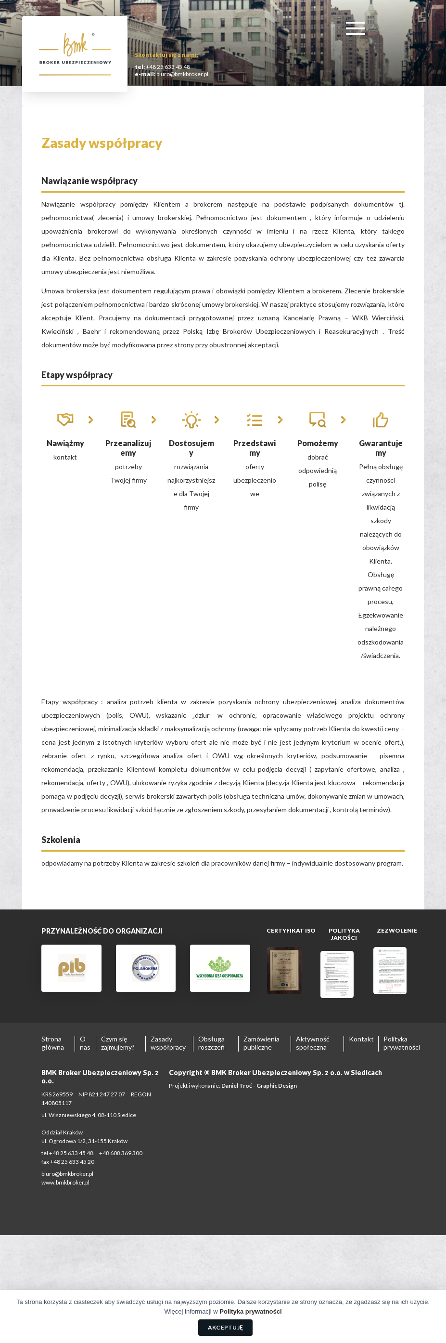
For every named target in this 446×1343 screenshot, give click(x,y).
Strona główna (52, 1043)
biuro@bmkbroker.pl (181, 74)
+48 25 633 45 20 (72, 1161)
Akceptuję (225, 1327)
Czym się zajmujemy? (118, 1043)
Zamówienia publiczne (261, 1043)
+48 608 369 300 (120, 1153)
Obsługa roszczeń (211, 1043)
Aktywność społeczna (313, 1043)
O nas (85, 1043)
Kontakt (361, 1039)
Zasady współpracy (168, 1043)
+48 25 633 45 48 (167, 66)
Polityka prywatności (401, 1043)
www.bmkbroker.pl (65, 1182)
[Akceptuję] (434, 1316)
